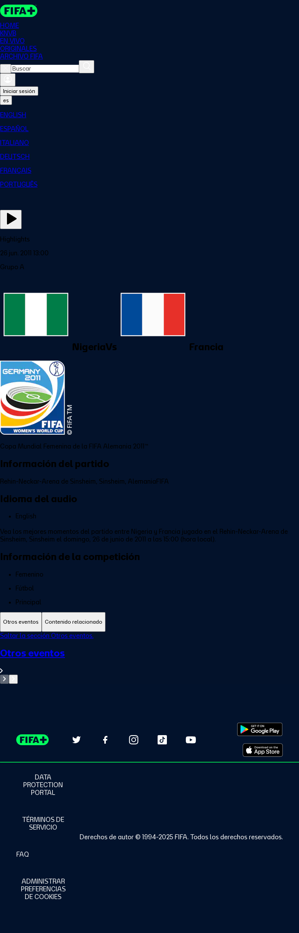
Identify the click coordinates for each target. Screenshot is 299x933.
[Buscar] (86, 66)
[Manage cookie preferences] (43, 889)
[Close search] (5, 68)
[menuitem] (149, 115)
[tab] (21, 622)
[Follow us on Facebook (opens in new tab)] (105, 739)
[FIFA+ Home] (18, 11)
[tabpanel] (149, 658)
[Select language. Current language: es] (6, 100)
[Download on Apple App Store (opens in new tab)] (263, 750)
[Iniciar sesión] (7, 79)
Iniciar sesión (19, 91)
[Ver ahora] (11, 219)
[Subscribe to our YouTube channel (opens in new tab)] (190, 739)
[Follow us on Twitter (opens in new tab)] (76, 739)
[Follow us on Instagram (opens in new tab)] (133, 739)
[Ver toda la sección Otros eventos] (149, 661)
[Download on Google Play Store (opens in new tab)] (260, 729)
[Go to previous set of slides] (4, 679)
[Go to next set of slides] (13, 679)
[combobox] (45, 69)
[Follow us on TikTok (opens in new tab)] (162, 739)
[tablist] (149, 622)
